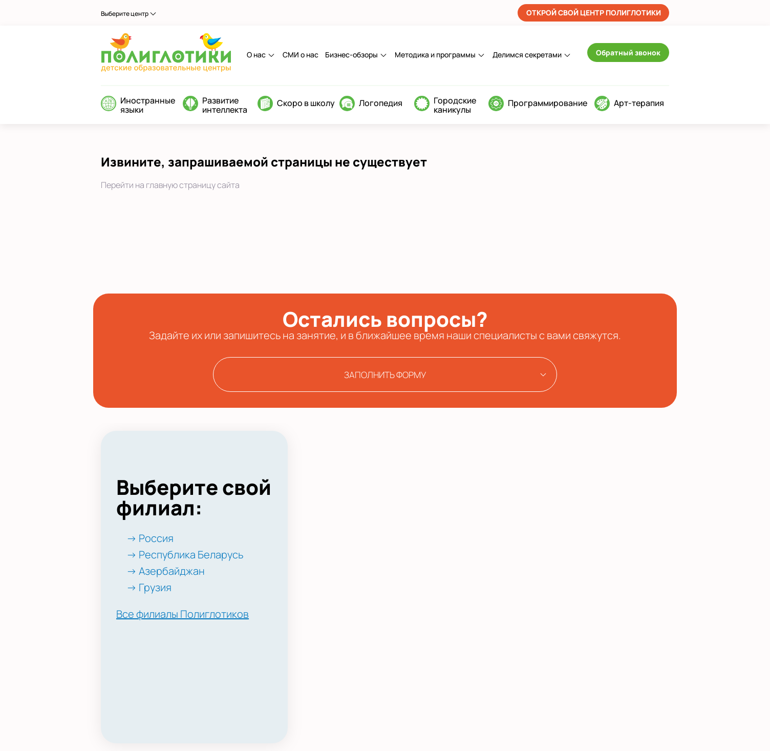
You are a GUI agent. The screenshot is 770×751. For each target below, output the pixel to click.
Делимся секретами (527, 54)
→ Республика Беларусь (184, 554)
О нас (256, 54)
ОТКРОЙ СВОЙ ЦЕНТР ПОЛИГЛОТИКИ (593, 12)
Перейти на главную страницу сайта (170, 185)
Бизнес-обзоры (351, 54)
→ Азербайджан (165, 571)
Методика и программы (435, 54)
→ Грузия (149, 587)
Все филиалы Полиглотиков (182, 614)
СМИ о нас (300, 54)
